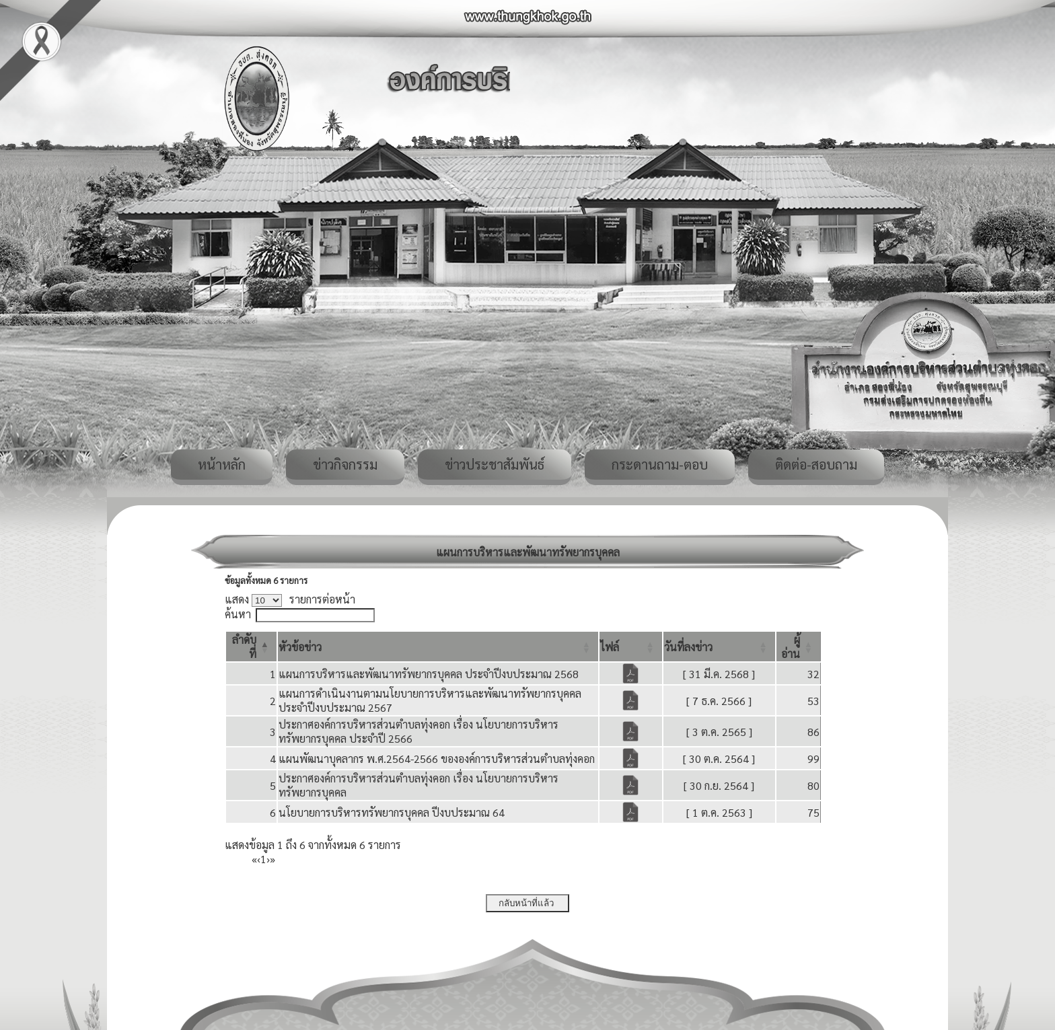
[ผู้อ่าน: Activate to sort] (798, 646)
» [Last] (272, 859)
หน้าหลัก (222, 464)
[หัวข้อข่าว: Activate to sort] (438, 646)
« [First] (254, 859)
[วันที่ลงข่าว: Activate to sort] (719, 646)
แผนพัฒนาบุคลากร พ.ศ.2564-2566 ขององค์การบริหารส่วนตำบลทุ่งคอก (437, 758)
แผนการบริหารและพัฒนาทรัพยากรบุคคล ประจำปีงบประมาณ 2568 (429, 674)
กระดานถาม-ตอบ (660, 464)
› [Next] (268, 859)
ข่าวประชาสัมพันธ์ (494, 464)
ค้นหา (238, 614)
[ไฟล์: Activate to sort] (630, 646)
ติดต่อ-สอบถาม (816, 464)
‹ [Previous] (258, 859)
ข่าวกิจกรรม (345, 464)
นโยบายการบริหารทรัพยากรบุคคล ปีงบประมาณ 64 (392, 812)
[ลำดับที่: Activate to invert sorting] (251, 646)
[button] (300, 647)
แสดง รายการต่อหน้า (290, 599)
